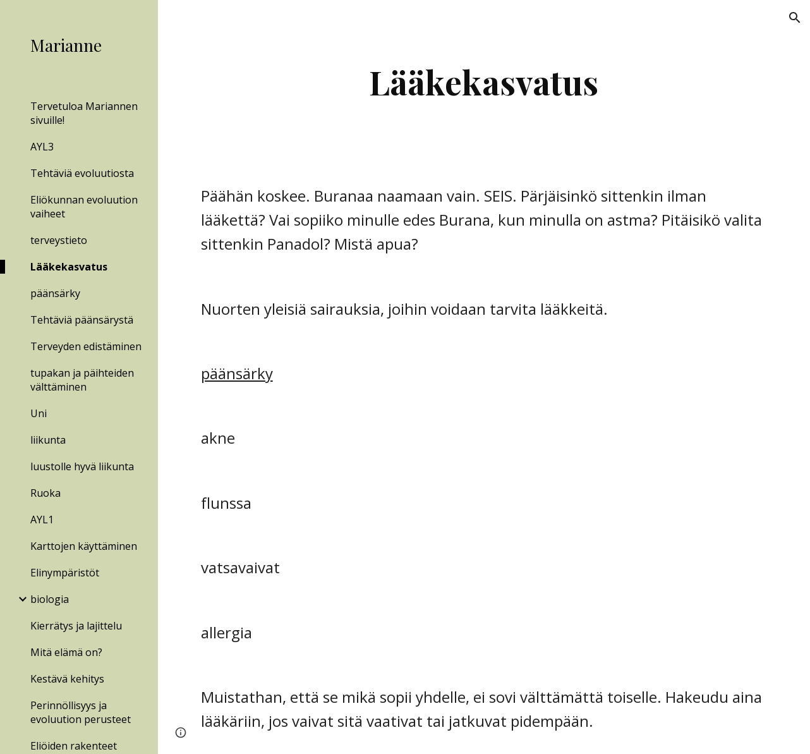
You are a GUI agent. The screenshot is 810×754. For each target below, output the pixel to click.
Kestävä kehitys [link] (67, 679)
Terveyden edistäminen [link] (86, 346)
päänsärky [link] (55, 293)
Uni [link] (38, 413)
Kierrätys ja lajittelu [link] (76, 626)
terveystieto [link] (58, 240)
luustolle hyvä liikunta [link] (82, 466)
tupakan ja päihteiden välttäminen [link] (82, 380)
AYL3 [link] (42, 147)
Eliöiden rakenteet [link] (73, 746)
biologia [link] (49, 599)
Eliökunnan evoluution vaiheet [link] (84, 207)
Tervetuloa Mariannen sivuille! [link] (84, 113)
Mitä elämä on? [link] (66, 652)
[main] (484, 82)
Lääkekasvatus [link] (68, 267)
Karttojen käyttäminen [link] (83, 546)
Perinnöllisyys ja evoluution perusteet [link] (80, 712)
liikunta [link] (48, 440)
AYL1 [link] (42, 519)
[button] (795, 18)
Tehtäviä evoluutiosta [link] (82, 173)
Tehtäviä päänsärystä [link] (81, 320)
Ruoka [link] (45, 493)
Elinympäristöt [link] (64, 573)
